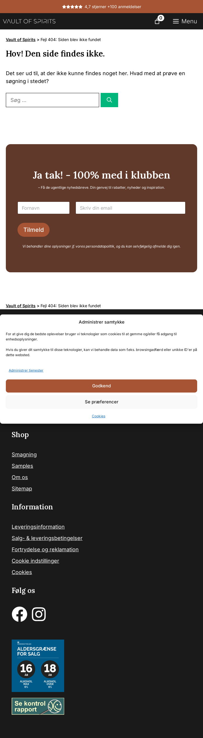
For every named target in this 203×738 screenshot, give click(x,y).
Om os (20, 477)
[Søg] (109, 100)
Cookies (98, 416)
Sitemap (22, 488)
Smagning (24, 454)
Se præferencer (101, 402)
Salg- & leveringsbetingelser (47, 538)
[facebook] (19, 614)
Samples (22, 466)
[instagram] (39, 614)
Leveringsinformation (38, 527)
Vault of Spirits (21, 39)
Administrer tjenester (26, 370)
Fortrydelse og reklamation (45, 549)
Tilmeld (33, 229)
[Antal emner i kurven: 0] (157, 21)
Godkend (101, 386)
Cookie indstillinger (35, 561)
